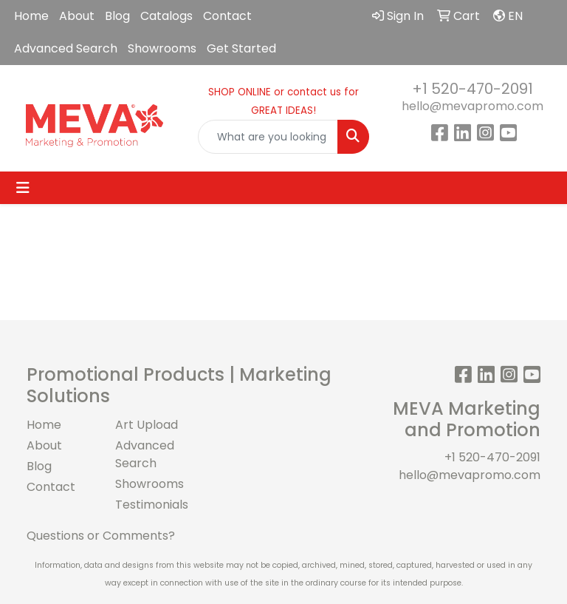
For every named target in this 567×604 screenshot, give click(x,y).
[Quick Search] (268, 137)
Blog (117, 15)
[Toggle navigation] (22, 187)
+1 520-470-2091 (472, 88)
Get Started (241, 48)
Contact (227, 15)
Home (31, 15)
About (76, 15)
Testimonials (150, 504)
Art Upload (146, 424)
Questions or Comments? (101, 535)
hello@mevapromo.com (472, 106)
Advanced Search (65, 48)
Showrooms (162, 48)
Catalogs (166, 15)
